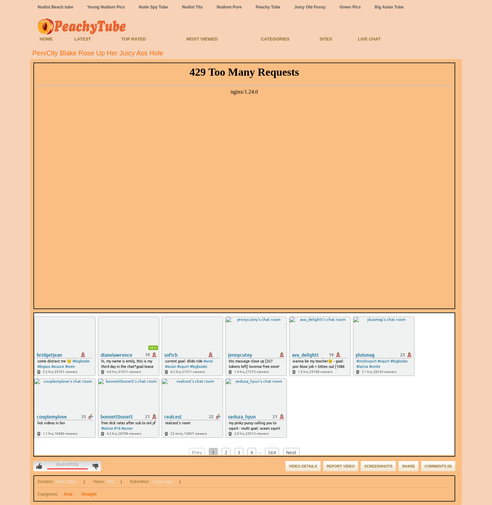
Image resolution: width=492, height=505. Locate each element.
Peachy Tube (268, 7)
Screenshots (378, 466)
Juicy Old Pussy (310, 7)
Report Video (341, 466)
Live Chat (369, 39)
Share (408, 466)
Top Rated (133, 39)
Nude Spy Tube (153, 7)
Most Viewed (202, 39)
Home (46, 39)
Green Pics (350, 7)
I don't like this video (95, 466)
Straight (89, 494)
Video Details (303, 466)
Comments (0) (438, 466)
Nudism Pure (229, 7)
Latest (82, 39)
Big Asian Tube (389, 7)
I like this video (39, 466)
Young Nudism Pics (106, 7)
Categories (275, 39)
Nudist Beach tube (55, 7)
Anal (68, 494)
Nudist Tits (192, 7)
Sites (326, 39)
